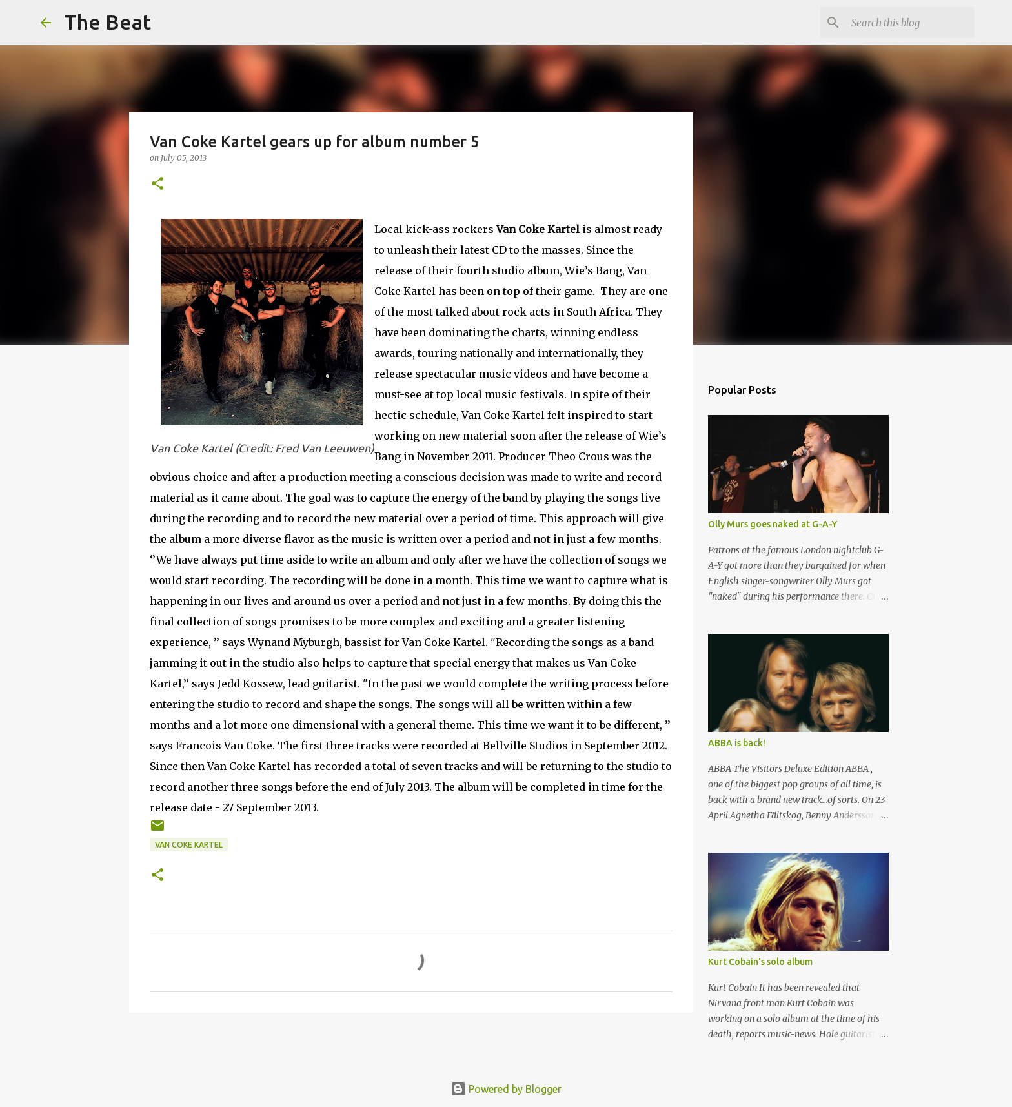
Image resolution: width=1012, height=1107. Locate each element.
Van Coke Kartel (189, 844)
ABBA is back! (736, 743)
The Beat (107, 22)
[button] (157, 184)
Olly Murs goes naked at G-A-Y (772, 524)
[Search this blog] (906, 22)
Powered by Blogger (506, 1089)
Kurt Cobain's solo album (760, 962)
